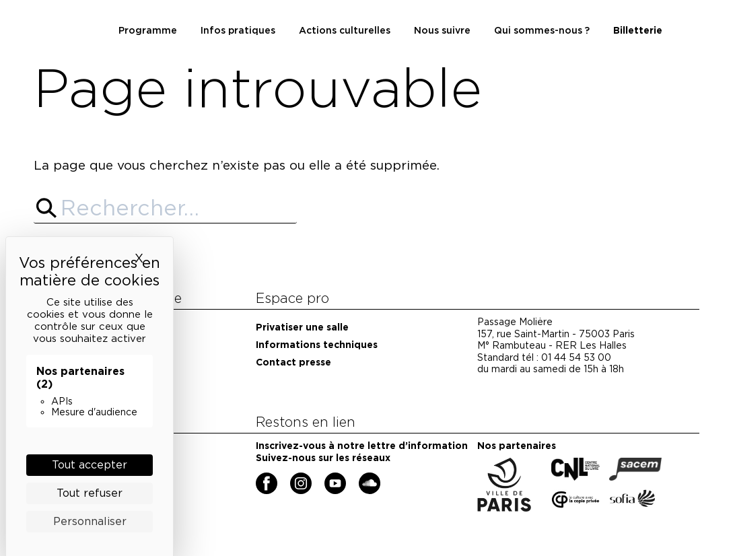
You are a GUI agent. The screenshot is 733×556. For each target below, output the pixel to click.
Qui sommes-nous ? (542, 30)
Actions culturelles (344, 30)
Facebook (258, 478)
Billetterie (637, 30)
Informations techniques (317, 344)
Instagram (292, 478)
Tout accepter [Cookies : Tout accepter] (89, 464)
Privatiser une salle (302, 327)
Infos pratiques (238, 30)
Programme (147, 30)
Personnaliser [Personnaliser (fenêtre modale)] (90, 521)
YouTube (326, 478)
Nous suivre (442, 30)
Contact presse (293, 362)
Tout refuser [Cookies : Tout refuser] (90, 493)
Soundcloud (362, 478)
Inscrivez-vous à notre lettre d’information (362, 445)
